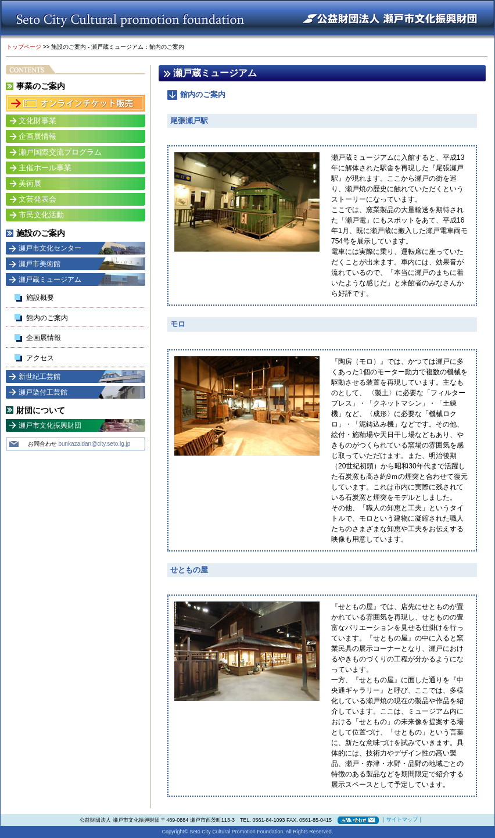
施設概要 (40, 297)
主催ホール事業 (45, 167)
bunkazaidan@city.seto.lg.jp (94, 444)
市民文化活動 (41, 214)
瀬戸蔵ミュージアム (50, 279)
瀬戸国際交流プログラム (60, 152)
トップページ (23, 47)
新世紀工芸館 (39, 377)
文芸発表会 (37, 199)
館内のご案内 (47, 318)
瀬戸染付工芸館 (43, 392)
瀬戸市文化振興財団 (50, 425)
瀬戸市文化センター (50, 248)
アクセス (40, 358)
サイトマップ (402, 819)
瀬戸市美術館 (39, 264)
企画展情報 (37, 136)
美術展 (30, 183)
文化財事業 (37, 120)
